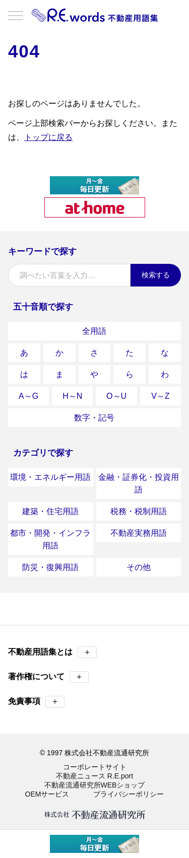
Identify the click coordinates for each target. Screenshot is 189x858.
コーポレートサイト (95, 767)
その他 (139, 567)
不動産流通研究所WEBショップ (94, 785)
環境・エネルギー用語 (50, 477)
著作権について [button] (48, 677)
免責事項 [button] (36, 701)
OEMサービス (47, 794)
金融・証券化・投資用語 (138, 483)
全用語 (94, 331)
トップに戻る (48, 137)
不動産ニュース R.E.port (94, 776)
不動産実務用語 (138, 533)
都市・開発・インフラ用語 (50, 539)
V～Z (160, 396)
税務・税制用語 (138, 511)
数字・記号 (94, 417)
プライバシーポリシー (128, 794)
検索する (156, 275)
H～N (72, 396)
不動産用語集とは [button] (52, 652)
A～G (28, 396)
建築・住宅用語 (50, 511)
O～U (116, 396)
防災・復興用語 (50, 567)
